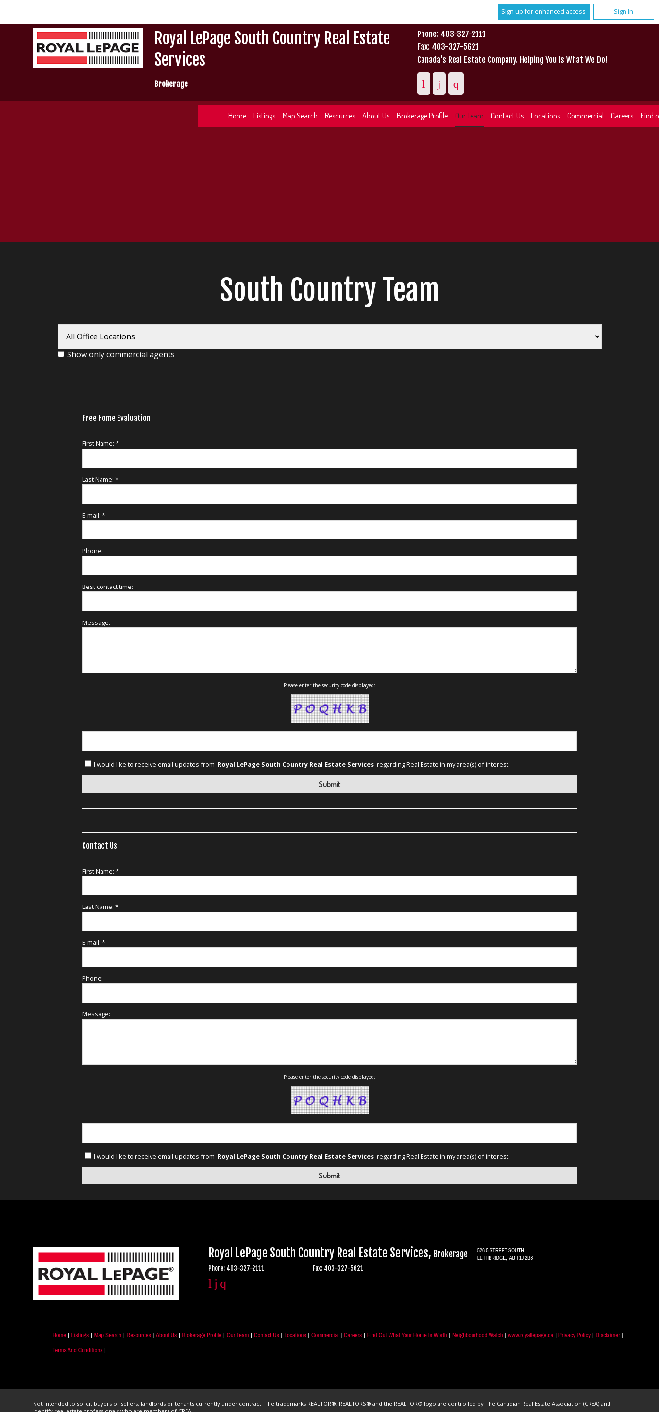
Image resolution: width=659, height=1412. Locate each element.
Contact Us (507, 115)
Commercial (585, 115)
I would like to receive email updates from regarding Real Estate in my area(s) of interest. (302, 764)
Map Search (300, 115)
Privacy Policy (574, 1335)
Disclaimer (608, 1335)
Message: (96, 622)
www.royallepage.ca (530, 1335)
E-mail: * (93, 515)
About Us (375, 115)
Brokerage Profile (422, 115)
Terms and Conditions (77, 1350)
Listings (264, 115)
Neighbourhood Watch (477, 1335)
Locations (545, 115)
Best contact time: (107, 586)
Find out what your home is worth (407, 1335)
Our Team (469, 115)
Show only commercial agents (121, 354)
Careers (353, 1335)
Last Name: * (100, 479)
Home (237, 115)
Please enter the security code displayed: (329, 685)
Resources (340, 115)
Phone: (92, 550)
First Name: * (100, 443)
